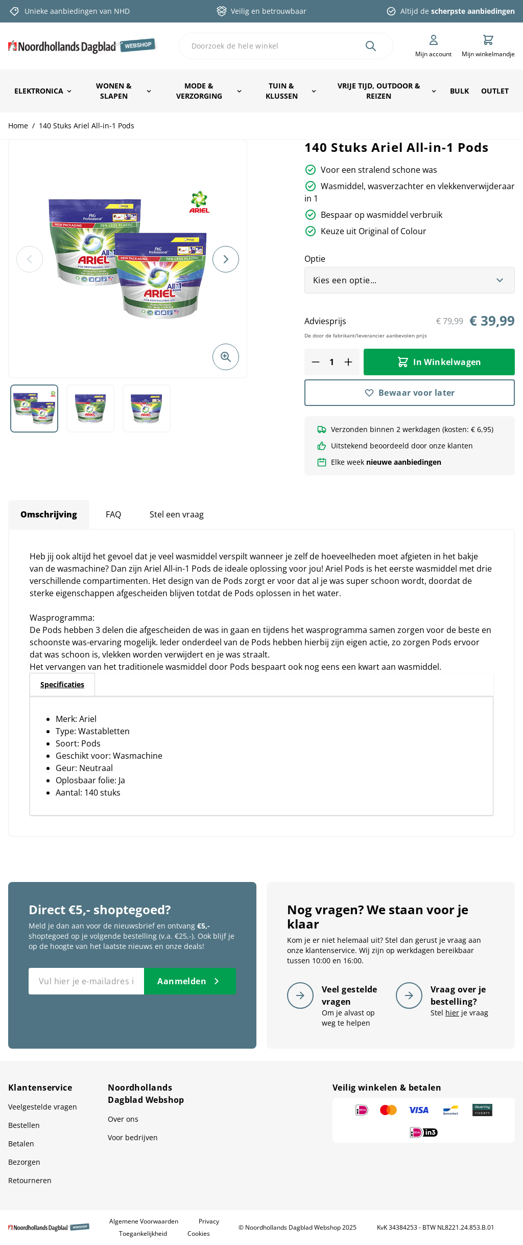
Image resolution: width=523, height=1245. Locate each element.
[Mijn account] (433, 46)
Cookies (198, 1233)
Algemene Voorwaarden (143, 1221)
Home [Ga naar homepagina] (18, 125)
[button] (127, 258)
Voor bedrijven (133, 1137)
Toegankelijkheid (143, 1233)
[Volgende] (225, 259)
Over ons (123, 1119)
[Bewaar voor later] (409, 392)
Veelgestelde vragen (42, 1107)
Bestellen (24, 1125)
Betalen (21, 1143)
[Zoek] (371, 46)
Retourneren (30, 1180)
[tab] (62, 684)
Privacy (209, 1221)
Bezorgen (24, 1162)
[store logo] (82, 46)
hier (452, 1012)
